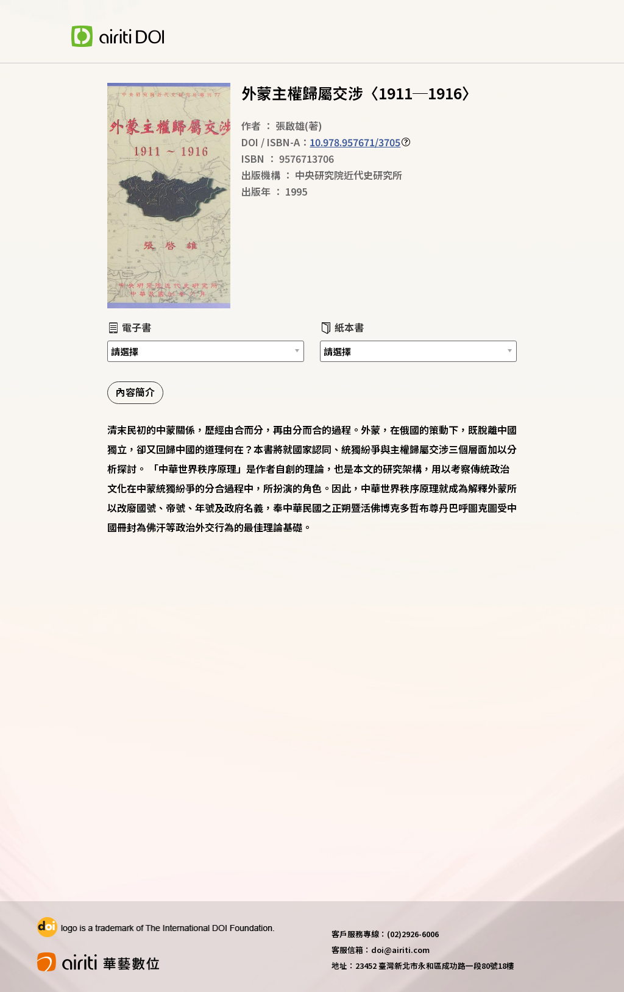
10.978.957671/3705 (355, 142)
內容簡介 (135, 391)
